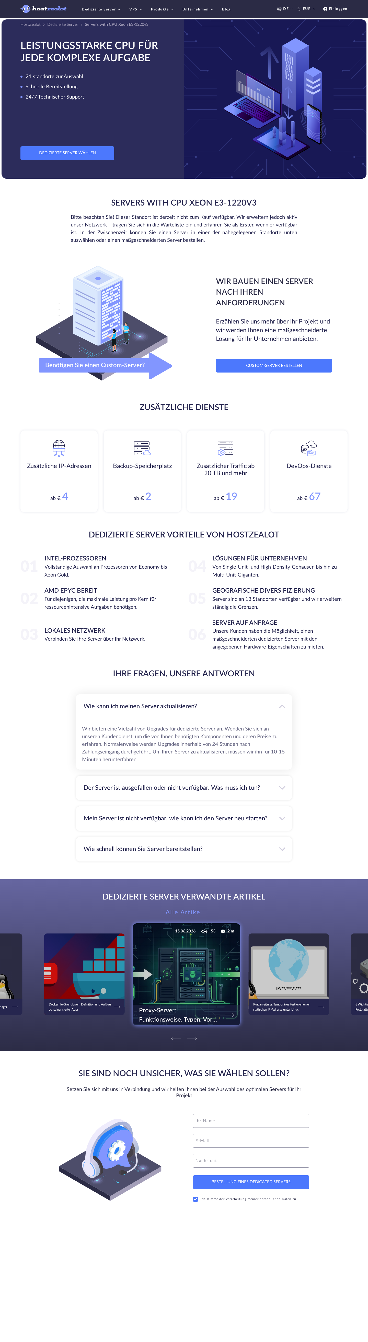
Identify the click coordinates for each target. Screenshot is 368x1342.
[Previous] (176, 1038)
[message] (251, 1161)
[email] (251, 1141)
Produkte (163, 9)
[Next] (192, 1038)
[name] (251, 1121)
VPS (136, 9)
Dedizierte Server (102, 9)
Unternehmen (198, 9)
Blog (226, 9)
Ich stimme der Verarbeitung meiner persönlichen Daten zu (244, 1199)
